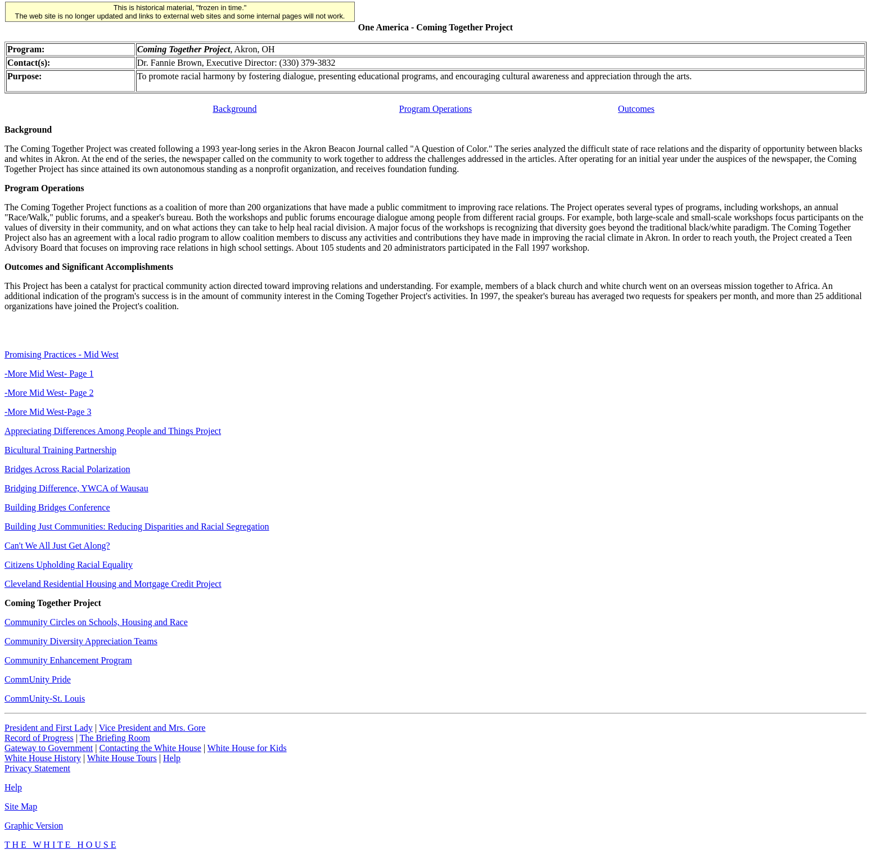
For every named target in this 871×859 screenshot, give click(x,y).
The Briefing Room (115, 738)
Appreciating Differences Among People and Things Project (112, 431)
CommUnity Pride (37, 679)
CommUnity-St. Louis (44, 698)
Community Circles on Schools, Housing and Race (96, 622)
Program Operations (435, 109)
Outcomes (636, 109)
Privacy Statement (37, 768)
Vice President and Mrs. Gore (152, 728)
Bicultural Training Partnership (60, 450)
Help (171, 758)
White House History (42, 758)
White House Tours (122, 758)
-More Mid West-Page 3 (47, 412)
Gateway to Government (48, 748)
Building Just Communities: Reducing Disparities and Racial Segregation (136, 526)
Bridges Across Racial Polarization (67, 469)
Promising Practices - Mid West (61, 354)
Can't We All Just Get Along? (57, 545)
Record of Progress (39, 738)
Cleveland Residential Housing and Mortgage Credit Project (113, 584)
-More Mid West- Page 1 (48, 373)
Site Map (20, 806)
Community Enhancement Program (68, 660)
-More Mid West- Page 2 (48, 392)
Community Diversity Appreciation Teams (80, 641)
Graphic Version (33, 825)
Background (234, 109)
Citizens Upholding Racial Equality (68, 564)
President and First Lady (48, 728)
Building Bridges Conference (57, 507)
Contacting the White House (150, 748)
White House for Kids (247, 748)
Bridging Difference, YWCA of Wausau (76, 488)
